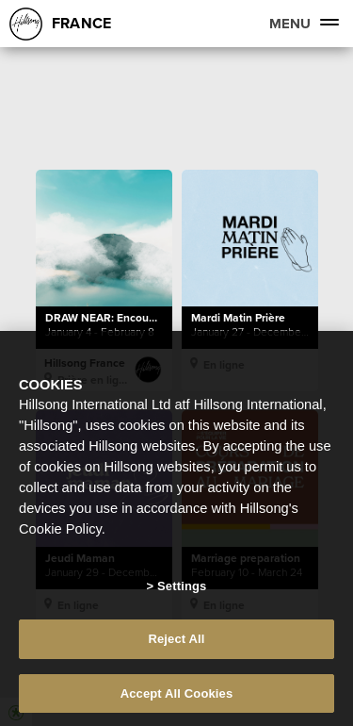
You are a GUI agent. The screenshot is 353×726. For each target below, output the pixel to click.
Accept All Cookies (176, 699)
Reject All (176, 644)
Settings (181, 591)
